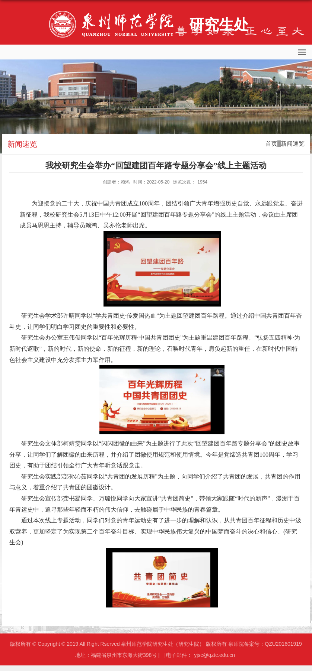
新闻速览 (293, 143)
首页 (271, 143)
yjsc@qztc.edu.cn (214, 655)
